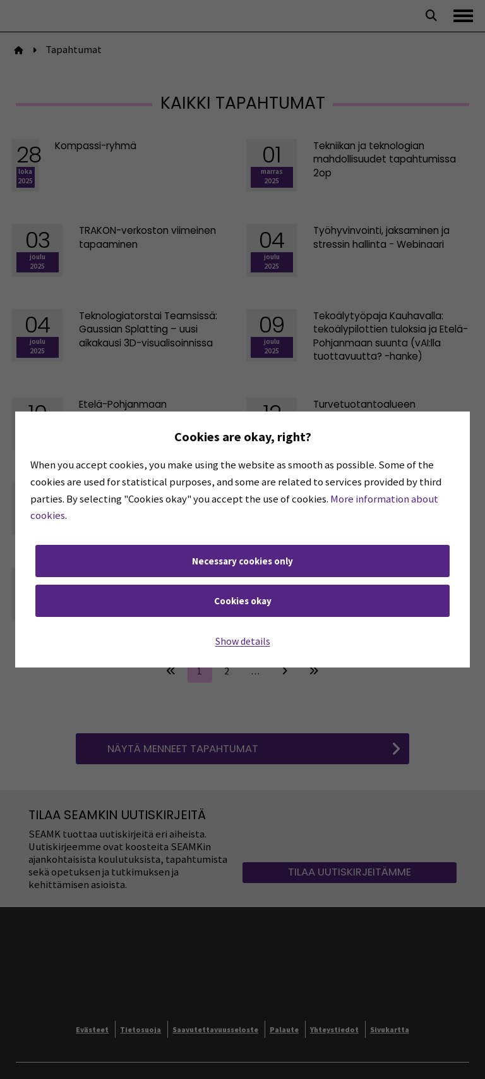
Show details (242, 641)
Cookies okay (243, 601)
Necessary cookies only (242, 561)
